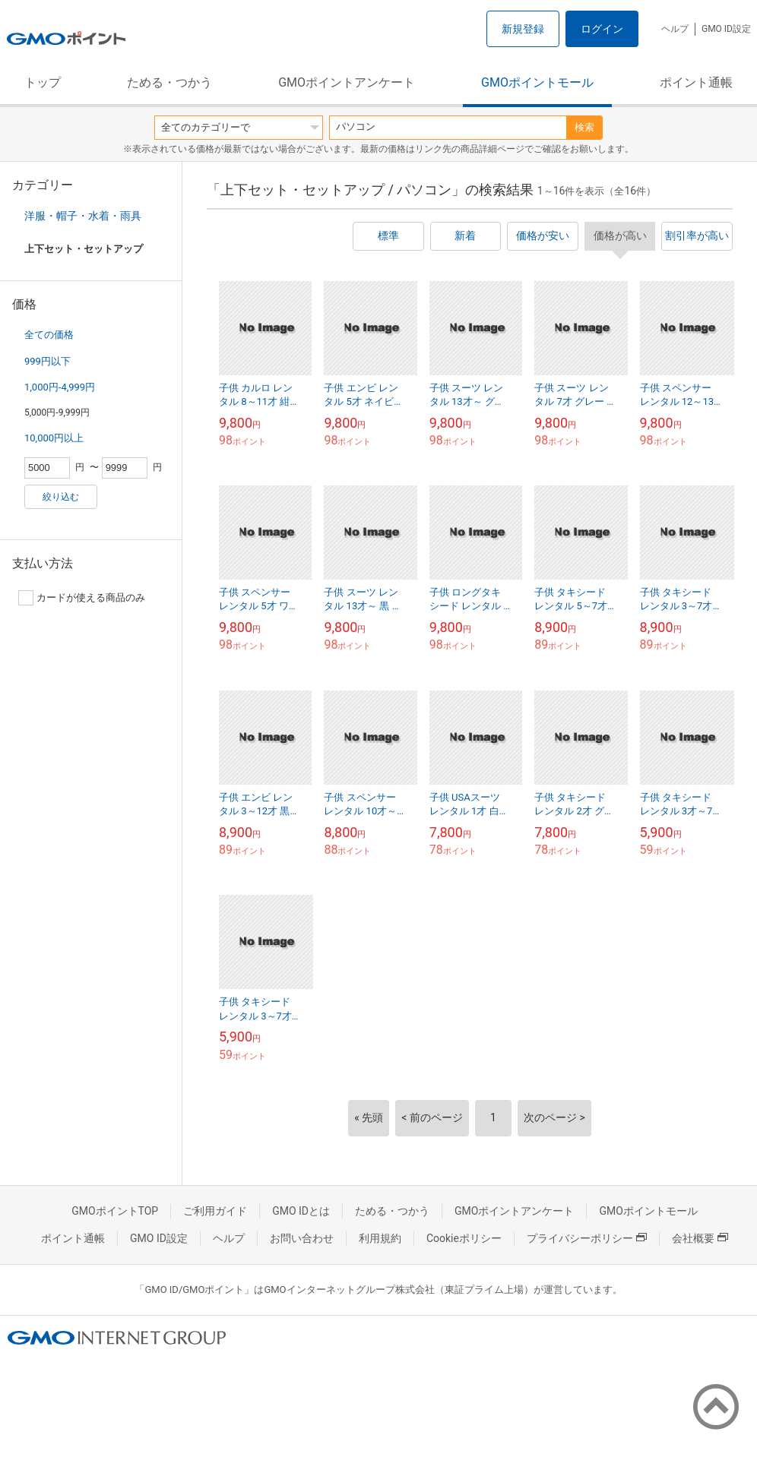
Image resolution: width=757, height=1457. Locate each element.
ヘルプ (675, 29)
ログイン (602, 29)
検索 (584, 127)
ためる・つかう (169, 82)
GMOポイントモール (537, 82)
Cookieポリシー (464, 1238)
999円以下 (47, 361)
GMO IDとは (301, 1211)
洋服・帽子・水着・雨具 (82, 216)
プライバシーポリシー (587, 1238)
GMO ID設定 (726, 29)
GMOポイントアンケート (346, 82)
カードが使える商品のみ (81, 597)
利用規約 (380, 1238)
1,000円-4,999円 (59, 387)
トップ (42, 82)
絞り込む (61, 496)
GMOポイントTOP (114, 1211)
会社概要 (700, 1238)
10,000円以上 (54, 438)
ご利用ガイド (215, 1211)
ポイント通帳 (696, 82)
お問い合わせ (302, 1238)
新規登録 (523, 29)
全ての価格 (49, 334)
